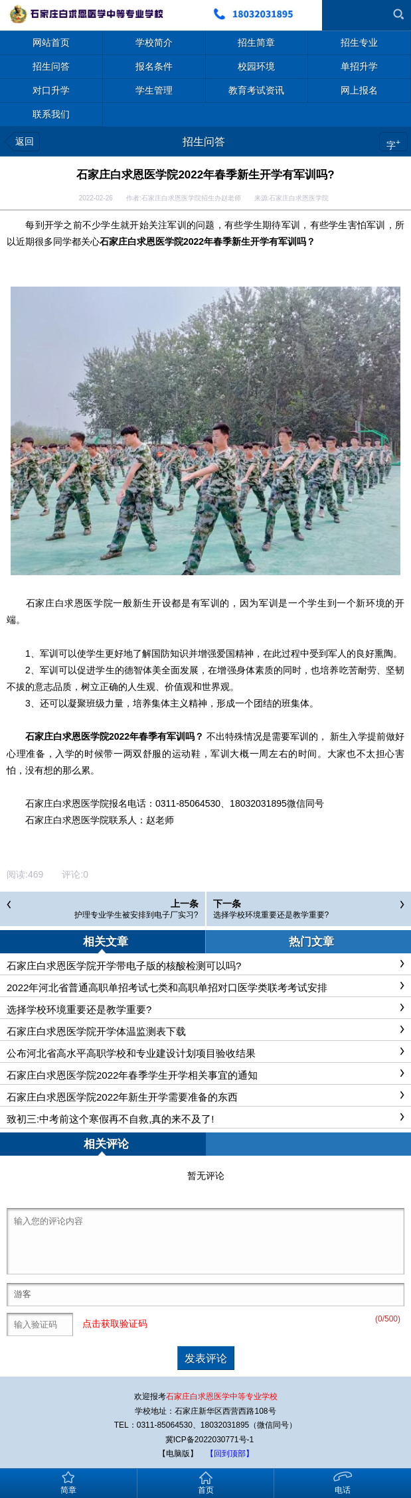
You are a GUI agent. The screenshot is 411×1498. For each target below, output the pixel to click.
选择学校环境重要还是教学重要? (271, 914)
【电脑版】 (178, 1453)
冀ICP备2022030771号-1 (209, 1439)
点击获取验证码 (114, 1323)
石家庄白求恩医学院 (69, 603)
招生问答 (204, 141)
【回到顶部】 (230, 1453)
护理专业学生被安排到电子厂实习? (136, 914)
